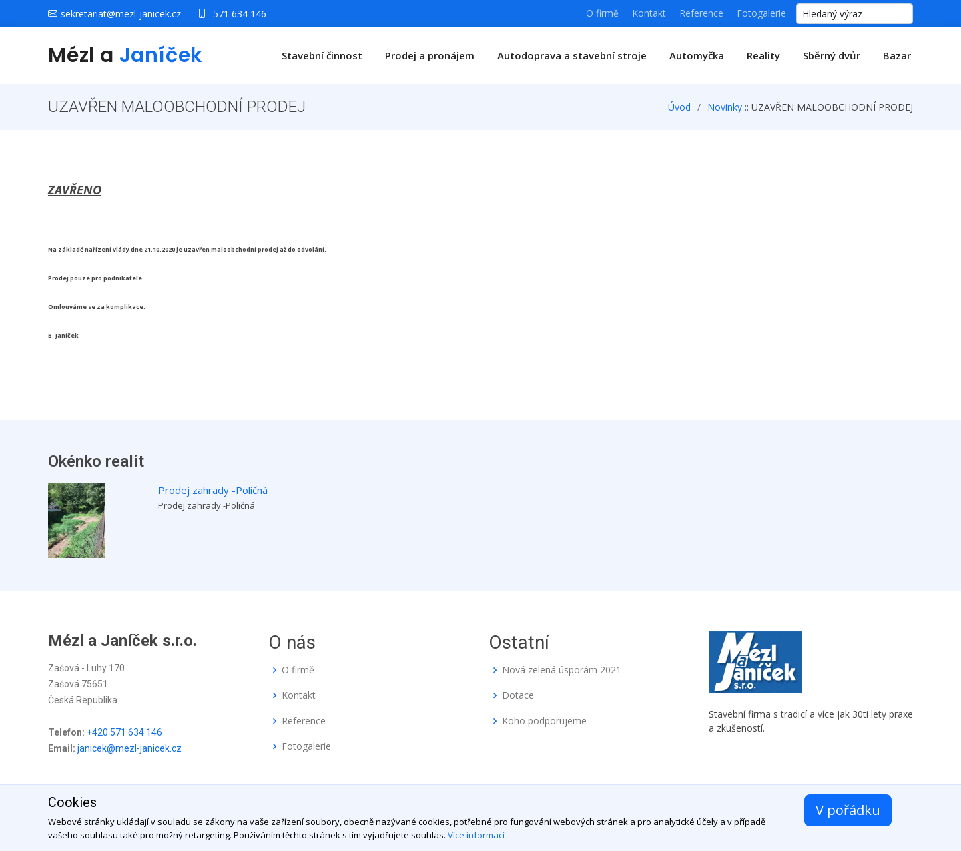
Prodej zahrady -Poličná (213, 490)
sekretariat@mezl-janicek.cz (121, 13)
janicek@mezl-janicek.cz (129, 748)
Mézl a (125, 55)
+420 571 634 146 (124, 732)
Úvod (679, 107)
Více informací (476, 835)
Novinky (724, 107)
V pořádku (848, 810)
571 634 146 (239, 13)
